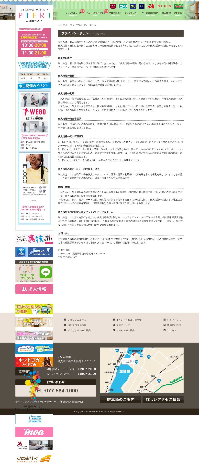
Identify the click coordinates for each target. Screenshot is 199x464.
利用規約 (64, 401)
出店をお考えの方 (77, 325)
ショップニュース (77, 319)
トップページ (65, 25)
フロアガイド (123, 325)
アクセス (171, 330)
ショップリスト (175, 319)
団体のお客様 (174, 325)
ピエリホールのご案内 (79, 330)
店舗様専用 (78, 401)
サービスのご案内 (125, 330)
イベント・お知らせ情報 (129, 319)
